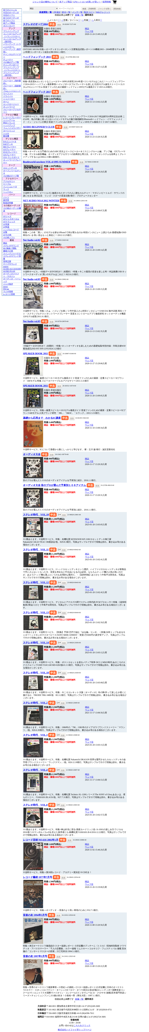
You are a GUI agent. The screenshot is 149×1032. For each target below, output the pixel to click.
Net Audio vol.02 (31, 240)
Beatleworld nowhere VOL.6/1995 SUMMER (46, 161)
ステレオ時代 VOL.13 (36, 612)
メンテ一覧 (77, 12)
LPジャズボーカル (11, 219)
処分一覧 (66, 12)
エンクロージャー (11, 104)
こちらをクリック (82, 1025)
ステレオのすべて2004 (35, 24)
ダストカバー (9, 26)
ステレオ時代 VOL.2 (35, 702)
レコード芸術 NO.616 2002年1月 (40, 839)
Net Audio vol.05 (31, 321)
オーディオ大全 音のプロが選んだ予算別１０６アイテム (55, 485)
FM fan (6, 289)
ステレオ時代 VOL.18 (36, 672)
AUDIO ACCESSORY (12, 269)
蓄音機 (6, 136)
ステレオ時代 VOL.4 (35, 770)
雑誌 (5, 243)
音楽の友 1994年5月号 (35, 915)
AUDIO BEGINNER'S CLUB (38, 126)
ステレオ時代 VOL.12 (36, 582)
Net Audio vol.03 (31, 279)
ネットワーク (9, 107)
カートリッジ (9, 131)
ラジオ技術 (8, 291)
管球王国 (7, 261)
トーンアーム (9, 120)
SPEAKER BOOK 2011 (35, 353)
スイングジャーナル (12, 254)
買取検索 (117, 9)
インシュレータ (10, 187)
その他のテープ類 (11, 176)
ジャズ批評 (8, 284)
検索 (84, 9)
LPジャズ (7, 216)
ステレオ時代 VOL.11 (36, 549)
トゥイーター (9, 99)
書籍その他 (8, 251)
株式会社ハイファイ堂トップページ (74, 1030)
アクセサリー (9, 181)
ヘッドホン (8, 192)
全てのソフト (9, 20)
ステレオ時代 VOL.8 (35, 804)
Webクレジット (103, 12)
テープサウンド (10, 264)
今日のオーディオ (11, 12)
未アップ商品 (65, 2)
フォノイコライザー (12, 128)
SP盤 (5, 232)
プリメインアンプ (11, 31)
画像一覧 (79, 15)
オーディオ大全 (31, 454)
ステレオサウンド (11, 246)
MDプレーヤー (9, 147)
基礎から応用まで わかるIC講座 (42, 418)
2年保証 (57, 12)
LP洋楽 (6, 224)
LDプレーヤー (9, 149)
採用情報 (106, 2)
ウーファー (8, 94)
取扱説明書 (8, 203)
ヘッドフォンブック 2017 (37, 92)
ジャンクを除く (104, 9)
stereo (5, 287)
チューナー (8, 60)
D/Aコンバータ (9, 142)
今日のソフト (9, 15)
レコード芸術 (9, 294)
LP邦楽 (6, 227)
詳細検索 (92, 9)
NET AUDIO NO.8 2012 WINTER (41, 200)
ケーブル (7, 184)
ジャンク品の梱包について (45, 2)
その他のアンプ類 (11, 62)
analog (5, 266)
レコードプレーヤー (12, 117)
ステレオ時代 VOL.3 (35, 735)
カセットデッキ (10, 168)
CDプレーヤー (9, 155)
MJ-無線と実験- (10, 248)
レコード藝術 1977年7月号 (37, 877)
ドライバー (8, 96)
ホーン (6, 102)
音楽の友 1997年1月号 (35, 956)
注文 (59, 25)
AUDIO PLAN (9, 271)
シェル (6, 133)
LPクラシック (9, 222)
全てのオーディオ (11, 18)
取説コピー (89, 12)
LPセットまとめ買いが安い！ (87, 2)
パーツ (6, 197)
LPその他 (7, 235)
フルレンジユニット (12, 91)
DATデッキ (8, 144)
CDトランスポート (11, 157)
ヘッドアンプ (9, 125)
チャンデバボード (11, 65)
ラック (6, 189)
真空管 (6, 200)
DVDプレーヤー (10, 152)
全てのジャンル (10, 10)
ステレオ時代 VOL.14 (36, 642)
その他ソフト (9, 237)
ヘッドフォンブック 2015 (37, 57)
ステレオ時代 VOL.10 (36, 514)
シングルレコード (11, 230)
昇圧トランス (9, 123)
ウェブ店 (89, 31)
